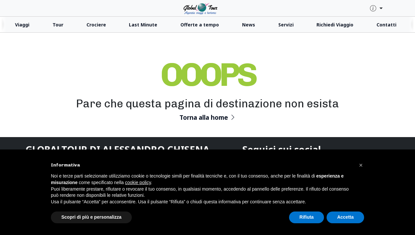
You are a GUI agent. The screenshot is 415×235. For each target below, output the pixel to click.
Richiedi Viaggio (334, 25)
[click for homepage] (207, 8)
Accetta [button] (345, 217)
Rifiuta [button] (307, 217)
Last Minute (143, 25)
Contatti (386, 25)
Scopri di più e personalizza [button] (91, 217)
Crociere (96, 25)
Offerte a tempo (199, 25)
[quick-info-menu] (376, 9)
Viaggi (22, 25)
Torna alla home (207, 117)
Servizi (286, 25)
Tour (58, 25)
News (248, 25)
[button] (361, 165)
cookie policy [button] (138, 182)
